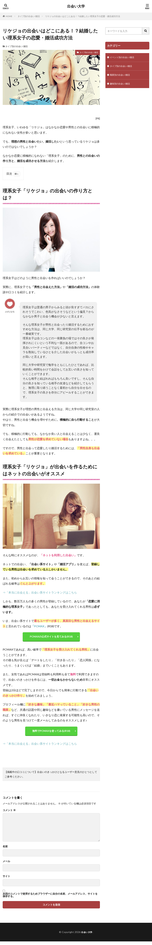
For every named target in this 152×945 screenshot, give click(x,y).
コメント (9, 813)
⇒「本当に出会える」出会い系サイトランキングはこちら (40, 592)
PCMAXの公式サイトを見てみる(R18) (51, 637)
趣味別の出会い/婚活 (121, 85)
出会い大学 (76, 6)
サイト (6, 879)
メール (6, 865)
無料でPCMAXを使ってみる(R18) (51, 733)
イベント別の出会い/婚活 (124, 57)
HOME (9, 16)
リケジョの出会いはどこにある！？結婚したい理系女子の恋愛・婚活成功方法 (82, 16)
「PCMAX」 (39, 626)
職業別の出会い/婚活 (121, 76)
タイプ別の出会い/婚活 (29, 16)
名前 (5, 850)
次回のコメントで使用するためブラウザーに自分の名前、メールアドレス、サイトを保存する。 (50, 898)
